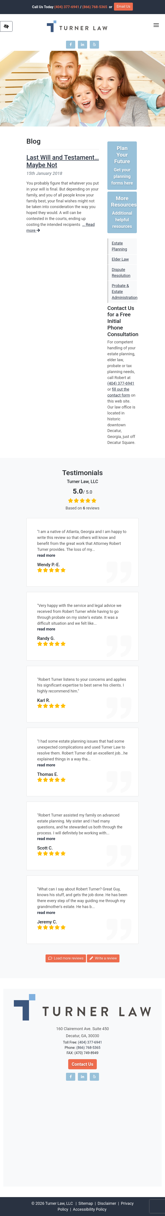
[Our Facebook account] (70, 45)
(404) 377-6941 (66, 7)
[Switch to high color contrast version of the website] (6, 26)
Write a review (103, 958)
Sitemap (86, 1203)
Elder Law (120, 259)
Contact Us (83, 1064)
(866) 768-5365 (94, 7)
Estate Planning (119, 246)
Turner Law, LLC (59, 1203)
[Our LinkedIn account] (82, 45)
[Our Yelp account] (94, 45)
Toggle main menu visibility (157, 24)
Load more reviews (65, 958)
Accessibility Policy (89, 1209)
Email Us (123, 6)
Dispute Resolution (121, 272)
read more (46, 555)
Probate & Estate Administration (124, 291)
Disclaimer (107, 1203)
